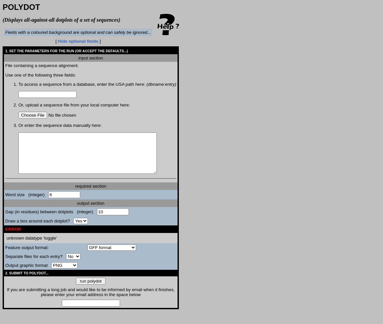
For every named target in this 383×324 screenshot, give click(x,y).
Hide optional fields (78, 41)
